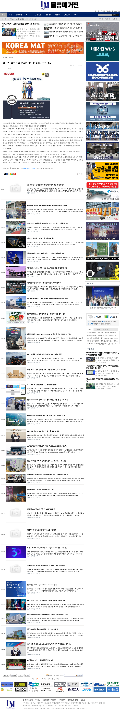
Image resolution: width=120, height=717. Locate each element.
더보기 (77, 15)
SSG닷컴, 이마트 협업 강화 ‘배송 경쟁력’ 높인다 (22, 19)
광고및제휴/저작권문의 (49, 700)
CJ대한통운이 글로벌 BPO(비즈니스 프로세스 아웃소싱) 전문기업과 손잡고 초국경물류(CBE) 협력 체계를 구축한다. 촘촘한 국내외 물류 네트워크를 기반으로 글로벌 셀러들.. (55, 650)
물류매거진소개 (28, 700)
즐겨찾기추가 (99, 11)
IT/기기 (28, 15)
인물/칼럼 (38, 15)
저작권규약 (62, 700)
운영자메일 (109, 11)
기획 (10, 15)
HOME (5, 57)
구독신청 (67, 15)
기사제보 (37, 700)
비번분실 (114, 19)
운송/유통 (19, 15)
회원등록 (107, 19)
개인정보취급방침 (73, 700)
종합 (3, 15)
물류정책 (48, 15)
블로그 (83, 700)
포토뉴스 (89, 284)
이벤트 (57, 15)
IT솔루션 (90, 349)
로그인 (101, 19)
